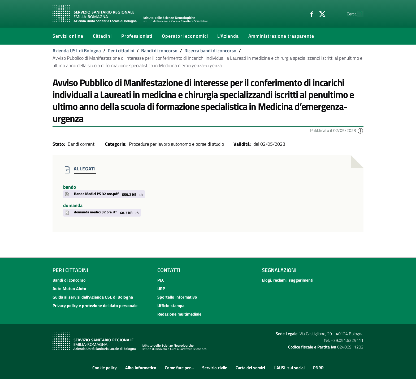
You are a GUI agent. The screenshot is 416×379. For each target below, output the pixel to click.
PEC (160, 280)
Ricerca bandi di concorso (210, 50)
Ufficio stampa (170, 305)
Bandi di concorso (159, 50)
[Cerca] (357, 13)
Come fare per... (179, 367)
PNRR (318, 367)
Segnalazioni (279, 270)
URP (161, 288)
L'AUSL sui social (289, 367)
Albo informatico (140, 367)
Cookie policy (104, 367)
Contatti (168, 270)
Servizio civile (214, 367)
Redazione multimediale (179, 314)
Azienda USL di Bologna (77, 50)
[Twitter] (310, 13)
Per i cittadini (121, 50)
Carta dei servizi (250, 367)
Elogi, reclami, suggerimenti (287, 280)
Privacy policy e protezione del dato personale (95, 305)
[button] (360, 130)
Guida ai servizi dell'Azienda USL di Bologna (93, 297)
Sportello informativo (177, 297)
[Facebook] (299, 13)
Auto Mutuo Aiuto (69, 288)
